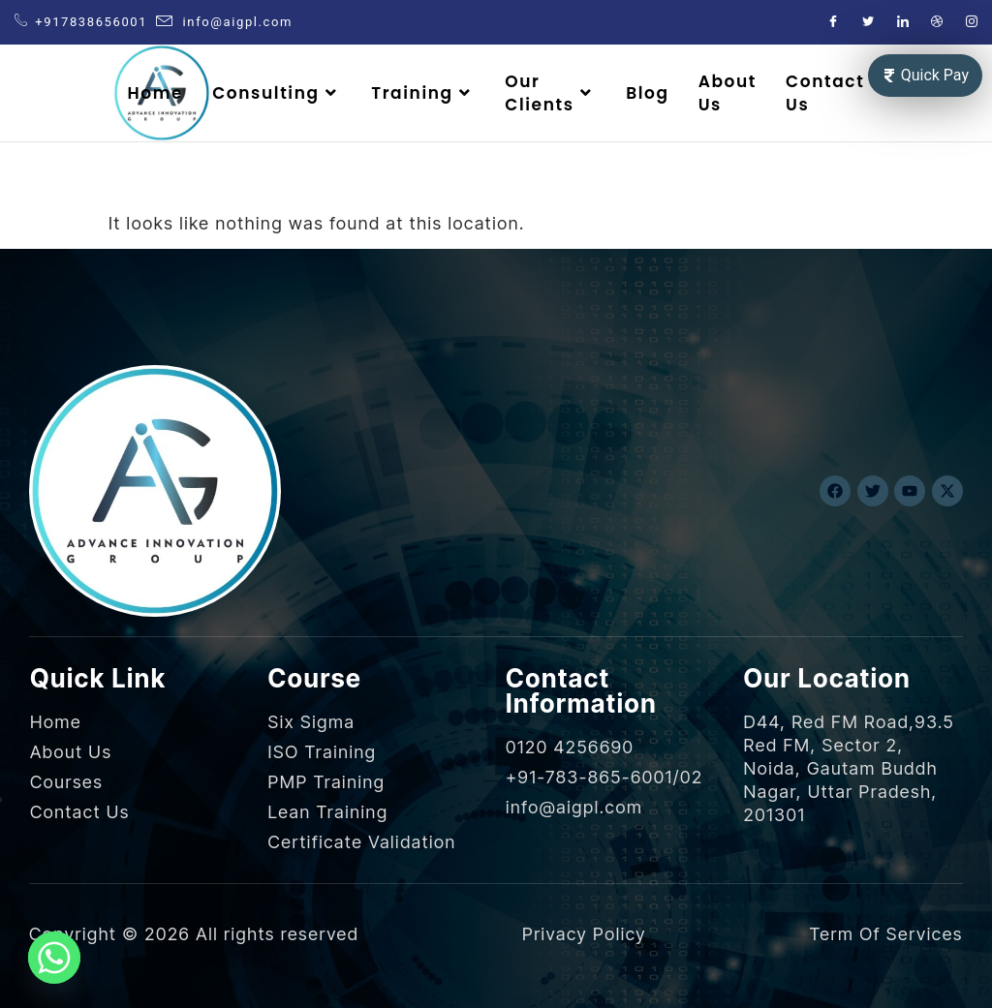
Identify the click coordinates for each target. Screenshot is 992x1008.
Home (155, 93)
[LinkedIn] (902, 22)
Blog (647, 93)
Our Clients (551, 93)
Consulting (277, 93)
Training (423, 93)
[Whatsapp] (54, 958)
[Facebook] (834, 22)
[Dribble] (937, 22)
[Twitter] (869, 22)
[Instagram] (972, 22)
